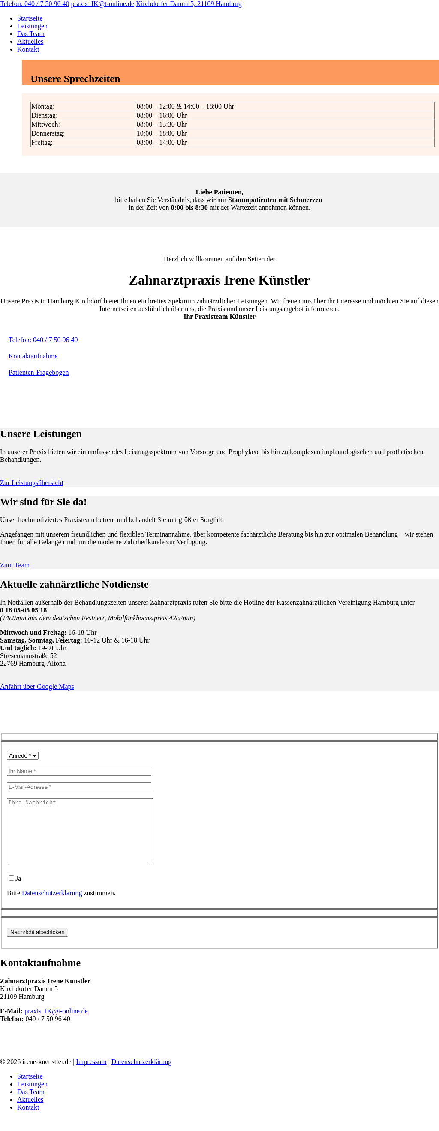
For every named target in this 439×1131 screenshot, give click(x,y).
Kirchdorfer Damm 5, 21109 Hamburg (189, 3)
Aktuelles (30, 41)
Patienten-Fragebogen (39, 372)
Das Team (31, 33)
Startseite (30, 18)
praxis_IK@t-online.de (103, 3)
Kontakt (28, 49)
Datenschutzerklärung (52, 906)
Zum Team (15, 565)
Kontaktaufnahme (33, 356)
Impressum (91, 1074)
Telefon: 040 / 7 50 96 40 (34, 3)
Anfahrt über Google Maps (37, 686)
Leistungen (32, 26)
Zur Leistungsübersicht (31, 482)
